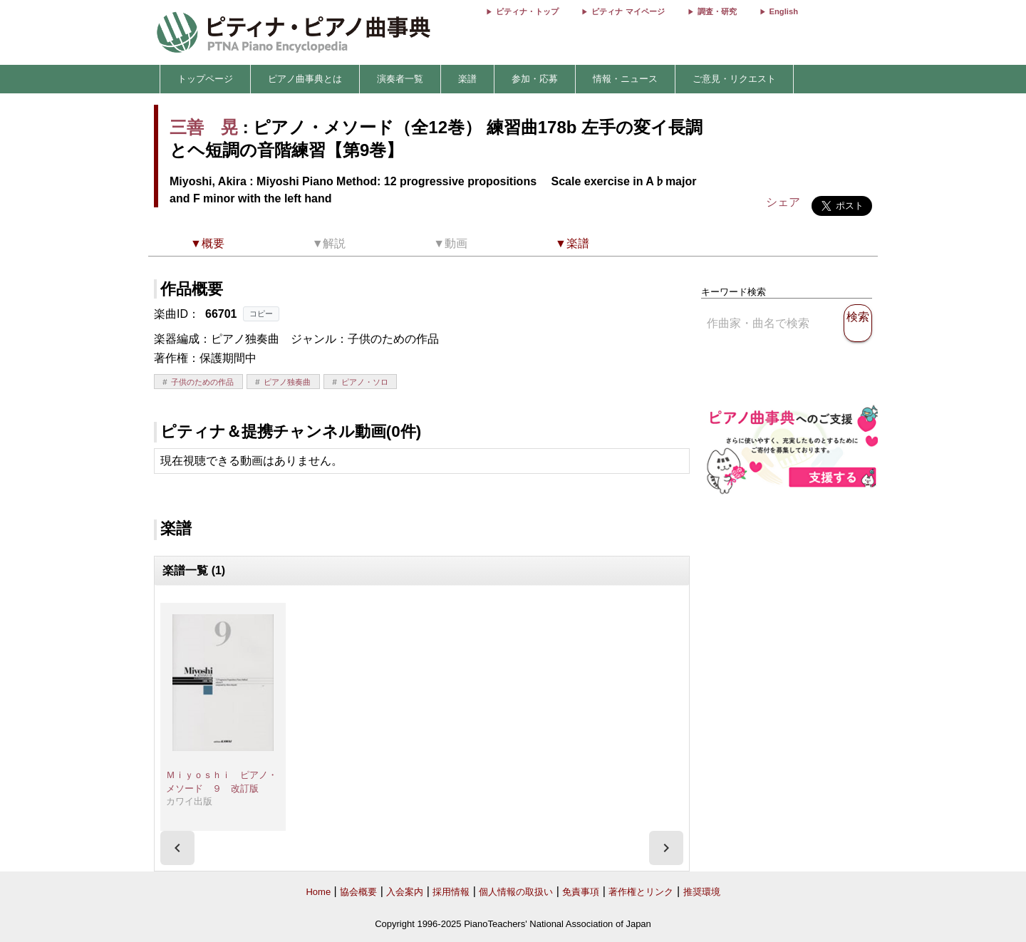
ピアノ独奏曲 (287, 382)
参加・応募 (535, 78)
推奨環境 (701, 891)
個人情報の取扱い (516, 891)
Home (318, 891)
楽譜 (467, 78)
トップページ (205, 78)
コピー (261, 313)
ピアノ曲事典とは (305, 78)
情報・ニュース (625, 78)
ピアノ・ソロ (364, 382)
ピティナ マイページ (627, 11)
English (784, 11)
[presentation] (177, 848)
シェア (783, 202)
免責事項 (580, 891)
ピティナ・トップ (527, 11)
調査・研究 (717, 11)
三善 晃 (204, 127)
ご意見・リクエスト (734, 78)
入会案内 (404, 891)
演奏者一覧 (400, 78)
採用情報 (451, 891)
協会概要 (358, 891)
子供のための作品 (202, 382)
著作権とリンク (640, 891)
